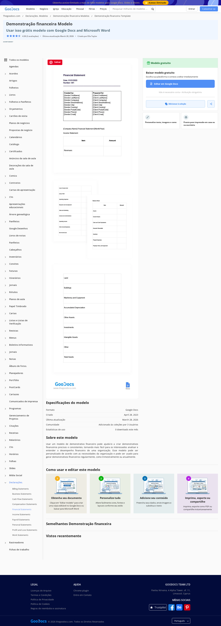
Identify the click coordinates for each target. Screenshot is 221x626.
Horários (13, 454)
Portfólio (14, 380)
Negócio (44, 8)
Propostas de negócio (20, 130)
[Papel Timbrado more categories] (5, 306)
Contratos (14, 182)
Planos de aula (17, 299)
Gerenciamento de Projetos (19, 417)
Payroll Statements (21, 519)
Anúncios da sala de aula (22, 158)
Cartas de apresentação (22, 189)
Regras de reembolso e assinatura (48, 608)
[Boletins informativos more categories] (5, 345)
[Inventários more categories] (5, 257)
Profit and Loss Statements (24, 530)
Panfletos (14, 221)
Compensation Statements (24, 504)
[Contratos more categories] (5, 183)
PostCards (14, 387)
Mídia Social (15, 475)
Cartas (12, 313)
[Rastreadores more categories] (5, 543)
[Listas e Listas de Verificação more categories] (5, 320)
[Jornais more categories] (5, 285)
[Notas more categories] (5, 359)
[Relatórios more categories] (5, 440)
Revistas (13, 330)
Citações (13, 425)
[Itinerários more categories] (5, 278)
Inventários (15, 256)
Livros (12, 94)
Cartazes (14, 394)
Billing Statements (20, 488)
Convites (13, 263)
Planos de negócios (19, 123)
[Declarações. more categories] (5, 482)
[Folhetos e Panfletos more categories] (5, 102)
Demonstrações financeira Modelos (71, 15)
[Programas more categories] (5, 409)
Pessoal (80, 8)
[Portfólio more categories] (5, 380)
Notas (12, 358)
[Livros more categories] (5, 95)
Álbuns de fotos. (18, 366)
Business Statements (21, 493)
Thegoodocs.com (12, 15)
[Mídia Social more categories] (5, 475)
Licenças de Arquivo (41, 590)
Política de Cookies (40, 603)
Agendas (13, 66)
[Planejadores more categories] (5, 373)
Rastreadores (16, 542)
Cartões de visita (18, 116)
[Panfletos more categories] (5, 221)
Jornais (13, 285)
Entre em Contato (82, 595)
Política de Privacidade (42, 599)
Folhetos (13, 87)
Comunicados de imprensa (23, 401)
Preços (103, 8)
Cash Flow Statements (22, 499)
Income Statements (21, 514)
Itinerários (14, 277)
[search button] (152, 9)
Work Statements (20, 535)
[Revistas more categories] (5, 331)
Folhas (12, 461)
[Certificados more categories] (5, 151)
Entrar (192, 8)
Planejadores (16, 373)
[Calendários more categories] (5, 137)
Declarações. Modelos (36, 15)
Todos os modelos (16, 60)
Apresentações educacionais (17, 206)
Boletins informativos (21, 344)
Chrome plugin (81, 590)
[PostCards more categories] (5, 387)
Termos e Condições (41, 595)
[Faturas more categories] (5, 271)
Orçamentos (16, 108)
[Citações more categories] (5, 426)
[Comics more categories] (5, 176)
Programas (15, 408)
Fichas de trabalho (19, 549)
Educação (66, 8)
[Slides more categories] (5, 468)
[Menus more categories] (5, 338)
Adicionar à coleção (175, 104)
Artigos (13, 80)
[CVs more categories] (5, 197)
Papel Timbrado (17, 306)
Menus (12, 337)
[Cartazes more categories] (5, 394)
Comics (13, 175)
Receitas (13, 432)
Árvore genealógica (19, 214)
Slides (12, 468)
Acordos (13, 73)
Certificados (15, 151)
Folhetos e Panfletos (20, 101)
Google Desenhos (18, 228)
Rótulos (13, 292)
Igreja (56, 8)
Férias (92, 8)
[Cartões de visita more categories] (5, 116)
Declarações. (16, 482)
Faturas (13, 270)
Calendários (15, 137)
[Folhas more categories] (5, 461)
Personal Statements (21, 524)
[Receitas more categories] (5, 433)
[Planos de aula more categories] (5, 299)
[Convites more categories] (5, 264)
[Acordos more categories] (5, 74)
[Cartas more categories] (5, 313)
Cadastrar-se (208, 8)
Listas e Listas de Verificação (18, 322)
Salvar (55, 62)
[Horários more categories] (5, 454)
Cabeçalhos (15, 249)
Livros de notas (17, 235)
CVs (11, 197)
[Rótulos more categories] (5, 292)
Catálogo (14, 144)
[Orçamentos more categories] (5, 109)
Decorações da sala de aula (21, 167)
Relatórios (14, 439)
